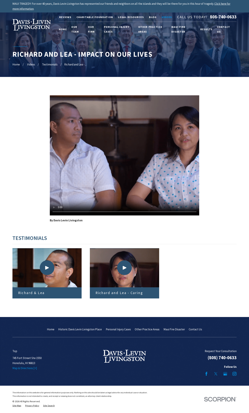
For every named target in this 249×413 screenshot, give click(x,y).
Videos (167, 17)
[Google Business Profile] (225, 374)
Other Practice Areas (147, 329)
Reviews (65, 17)
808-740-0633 (223, 17)
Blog (153, 17)
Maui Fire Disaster (174, 329)
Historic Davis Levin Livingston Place (80, 329)
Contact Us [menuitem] (223, 29)
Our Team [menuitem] (75, 29)
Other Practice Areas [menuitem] (150, 29)
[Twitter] (216, 374)
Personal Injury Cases (118, 329)
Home (50, 329)
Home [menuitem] (63, 29)
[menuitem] (16, 406)
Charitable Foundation (95, 17)
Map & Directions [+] (24, 368)
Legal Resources (131, 17)
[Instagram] (235, 374)
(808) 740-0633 (222, 357)
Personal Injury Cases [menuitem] (116, 29)
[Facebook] (206, 374)
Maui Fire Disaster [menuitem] (178, 29)
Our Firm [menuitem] (91, 29)
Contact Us (195, 329)
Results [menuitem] (206, 29)
